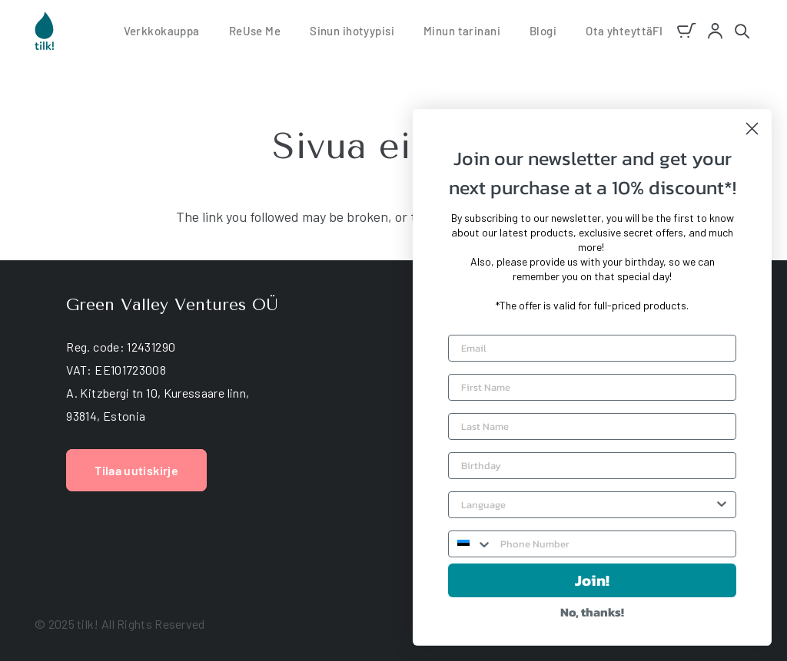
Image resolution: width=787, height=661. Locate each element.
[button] (657, 30)
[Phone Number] (614, 544)
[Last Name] (592, 426)
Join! (592, 580)
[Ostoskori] (687, 30)
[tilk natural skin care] (44, 31)
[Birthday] (592, 465)
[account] (715, 31)
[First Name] (592, 387)
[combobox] (587, 504)
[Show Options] (721, 504)
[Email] (592, 348)
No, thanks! (592, 612)
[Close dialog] (752, 128)
